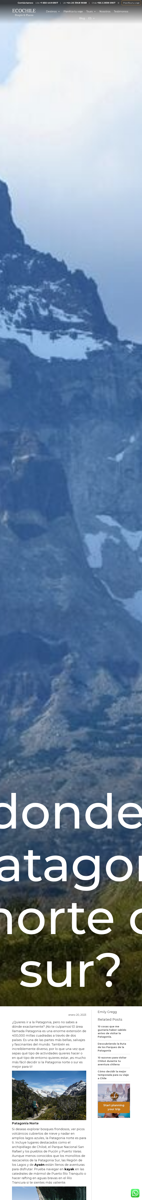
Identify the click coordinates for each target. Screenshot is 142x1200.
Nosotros (104, 11)
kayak (69, 1169)
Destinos (53, 11)
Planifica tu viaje (131, 3)
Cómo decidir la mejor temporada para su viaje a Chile (113, 1075)
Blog (82, 18)
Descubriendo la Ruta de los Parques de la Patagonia (112, 1047)
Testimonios (121, 11)
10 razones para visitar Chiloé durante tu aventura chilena (112, 1061)
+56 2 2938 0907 (106, 3)
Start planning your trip (113, 1107)
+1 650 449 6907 (49, 3)
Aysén (39, 1165)
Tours (91, 11)
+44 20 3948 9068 (76, 3)
